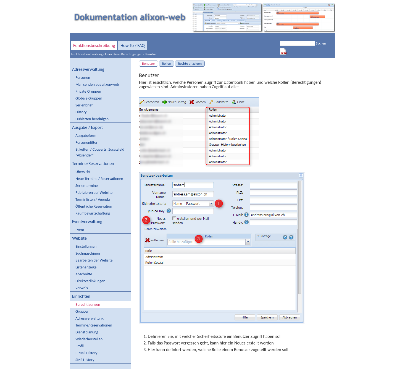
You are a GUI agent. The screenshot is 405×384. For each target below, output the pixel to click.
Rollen (166, 63)
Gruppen (82, 311)
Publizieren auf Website (93, 192)
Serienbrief (84, 105)
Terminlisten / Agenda (92, 199)
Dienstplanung (86, 332)
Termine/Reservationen (93, 163)
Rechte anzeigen (190, 63)
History (80, 112)
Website (79, 238)
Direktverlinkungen (90, 281)
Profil (79, 346)
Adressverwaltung (88, 69)
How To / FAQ (132, 45)
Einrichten (112, 54)
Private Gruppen (88, 91)
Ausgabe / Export (87, 127)
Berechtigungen (132, 54)
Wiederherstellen (88, 339)
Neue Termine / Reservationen (99, 178)
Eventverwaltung (87, 221)
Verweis (81, 288)
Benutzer (151, 54)
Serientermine (86, 185)
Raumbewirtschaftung (92, 213)
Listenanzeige (85, 267)
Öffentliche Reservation (93, 206)
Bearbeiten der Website (93, 260)
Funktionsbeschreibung (94, 45)
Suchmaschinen (87, 253)
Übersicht (82, 171)
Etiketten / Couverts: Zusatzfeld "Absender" (99, 152)
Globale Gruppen (88, 98)
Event (79, 230)
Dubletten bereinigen (92, 119)
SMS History (84, 359)
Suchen (321, 43)
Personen (82, 77)
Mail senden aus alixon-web (97, 84)
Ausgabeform (85, 135)
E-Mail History (86, 353)
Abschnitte (83, 274)
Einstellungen (85, 246)
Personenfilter (86, 142)
